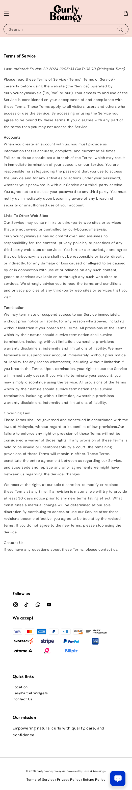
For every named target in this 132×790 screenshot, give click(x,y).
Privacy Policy (69, 779)
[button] (6, 13)
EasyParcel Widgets (30, 693)
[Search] (120, 29)
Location (20, 687)
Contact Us (22, 699)
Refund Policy (94, 779)
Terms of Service (40, 779)
